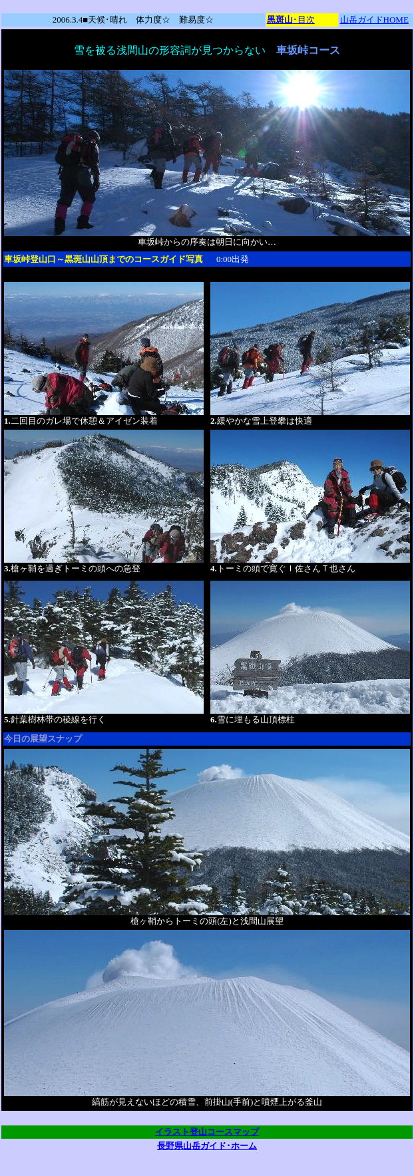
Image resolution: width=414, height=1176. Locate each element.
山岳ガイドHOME (374, 20)
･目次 (291, 20)
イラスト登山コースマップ (207, 1132)
